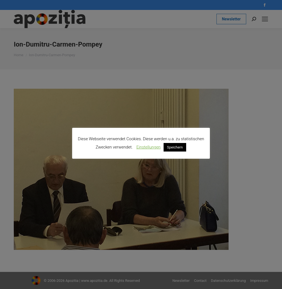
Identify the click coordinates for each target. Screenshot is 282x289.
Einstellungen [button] (148, 147)
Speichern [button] (175, 147)
